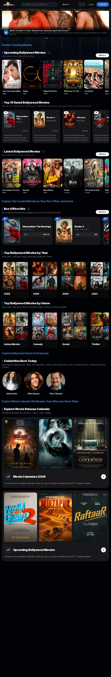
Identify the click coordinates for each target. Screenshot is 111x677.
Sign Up (103, 4)
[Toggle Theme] (82, 4)
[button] (55, 24)
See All (102, 55)
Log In (91, 4)
